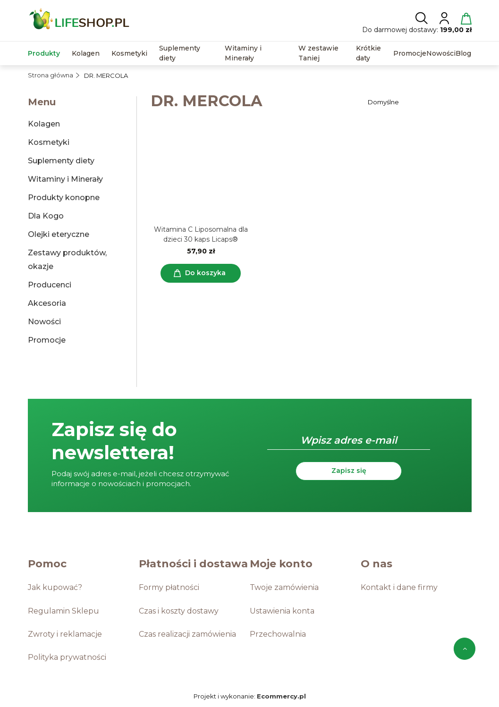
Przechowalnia (278, 634)
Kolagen (44, 123)
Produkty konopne (64, 197)
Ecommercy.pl (281, 696)
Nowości (44, 321)
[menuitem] (44, 54)
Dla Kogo (46, 215)
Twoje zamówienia (284, 587)
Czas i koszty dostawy (179, 610)
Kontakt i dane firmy (399, 587)
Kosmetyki (48, 142)
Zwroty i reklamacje (65, 634)
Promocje (47, 340)
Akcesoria (47, 303)
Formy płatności (169, 587)
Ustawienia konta (282, 610)
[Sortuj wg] (418, 102)
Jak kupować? (55, 587)
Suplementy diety (61, 160)
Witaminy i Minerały (65, 179)
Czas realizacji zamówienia (187, 634)
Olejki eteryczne (58, 234)
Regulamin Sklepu (63, 610)
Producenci (49, 284)
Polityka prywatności (67, 657)
